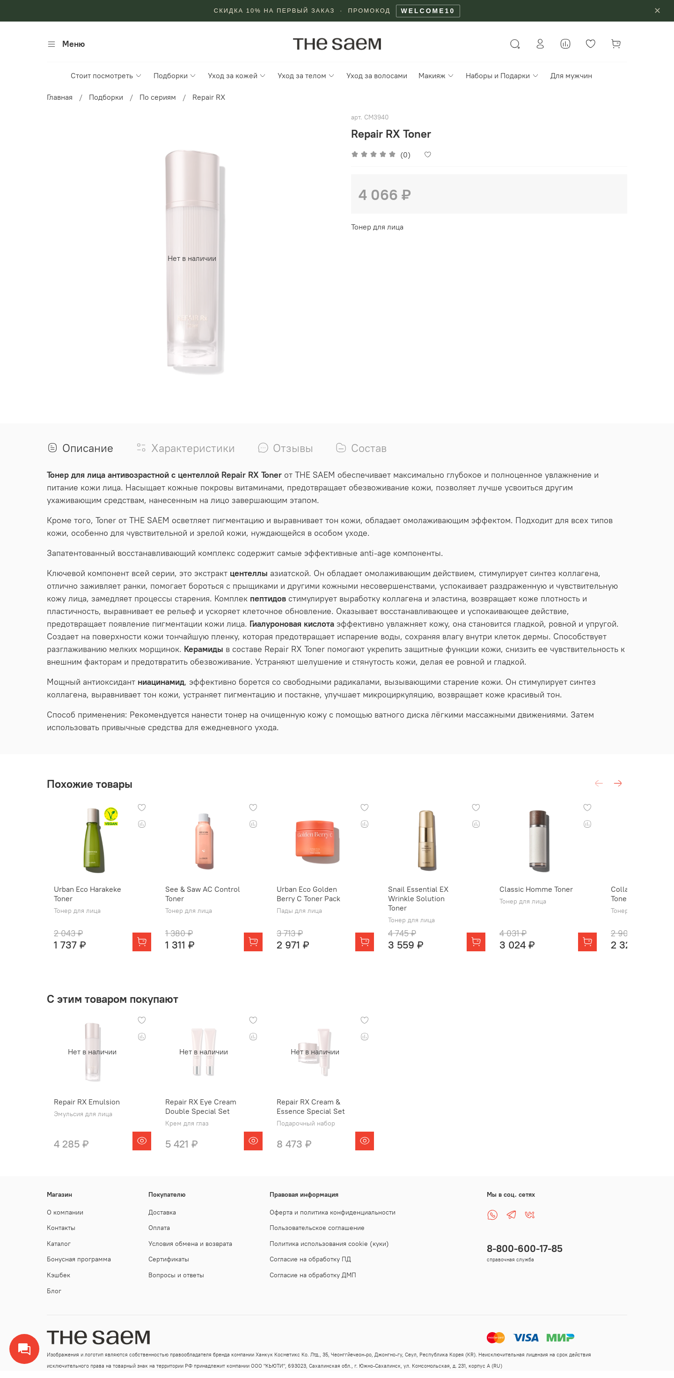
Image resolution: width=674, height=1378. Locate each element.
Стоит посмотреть (106, 75)
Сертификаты (168, 1259)
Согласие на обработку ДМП (313, 1275)
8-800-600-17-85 (525, 1248)
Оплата (159, 1227)
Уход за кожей (237, 75)
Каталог (59, 1243)
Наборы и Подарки (502, 75)
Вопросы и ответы (176, 1275)
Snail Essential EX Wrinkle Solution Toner (442, 901)
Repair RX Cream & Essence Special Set (319, 1112)
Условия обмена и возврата (190, 1243)
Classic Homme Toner (559, 896)
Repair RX (208, 97)
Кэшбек (58, 1275)
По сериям (157, 97)
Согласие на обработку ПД (310, 1259)
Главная (60, 97)
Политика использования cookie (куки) (329, 1243)
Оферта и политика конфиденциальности (333, 1212)
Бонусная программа (79, 1259)
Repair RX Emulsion (80, 1107)
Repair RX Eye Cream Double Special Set (201, 1112)
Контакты (61, 1227)
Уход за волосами (376, 75)
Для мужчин (571, 75)
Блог (54, 1291)
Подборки (175, 75)
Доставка (162, 1212)
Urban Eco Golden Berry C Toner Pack (325, 901)
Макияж (436, 75)
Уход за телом (306, 75)
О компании (65, 1212)
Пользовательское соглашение (317, 1227)
